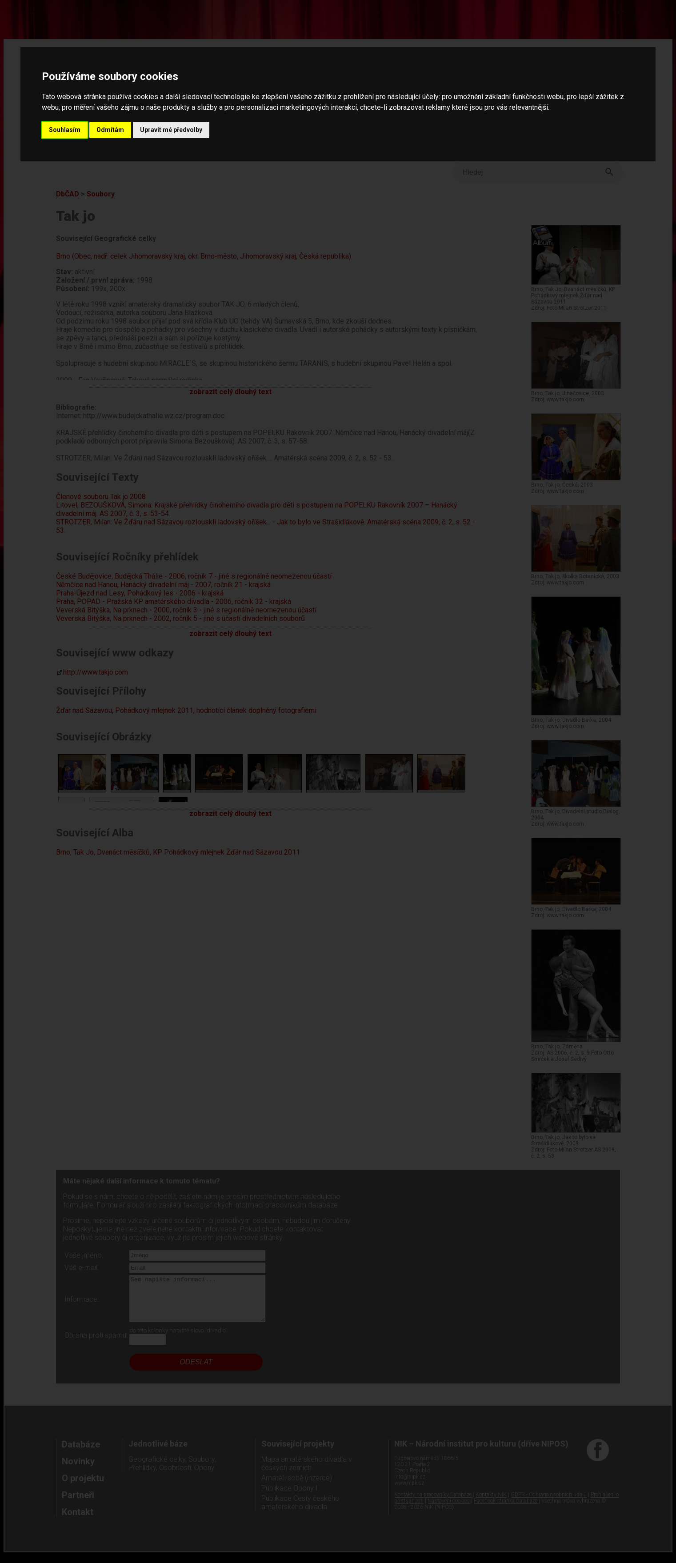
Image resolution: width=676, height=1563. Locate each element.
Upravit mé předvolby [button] (171, 129)
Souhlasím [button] (64, 129)
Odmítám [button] (110, 129)
